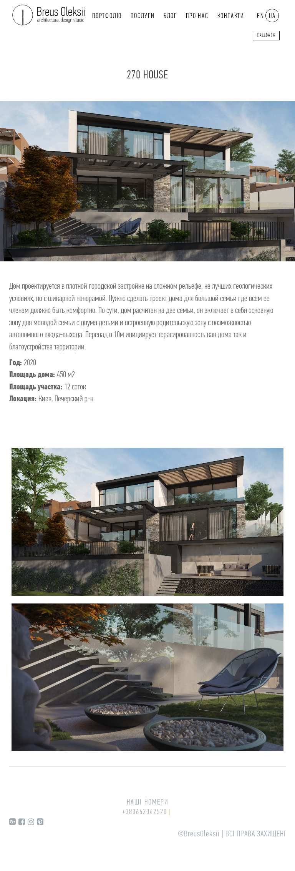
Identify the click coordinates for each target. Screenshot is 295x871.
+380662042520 (144, 812)
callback (266, 35)
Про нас (197, 16)
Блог (170, 16)
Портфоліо (107, 16)
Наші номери (148, 802)
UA (272, 16)
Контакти (230, 16)
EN (260, 16)
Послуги (143, 16)
